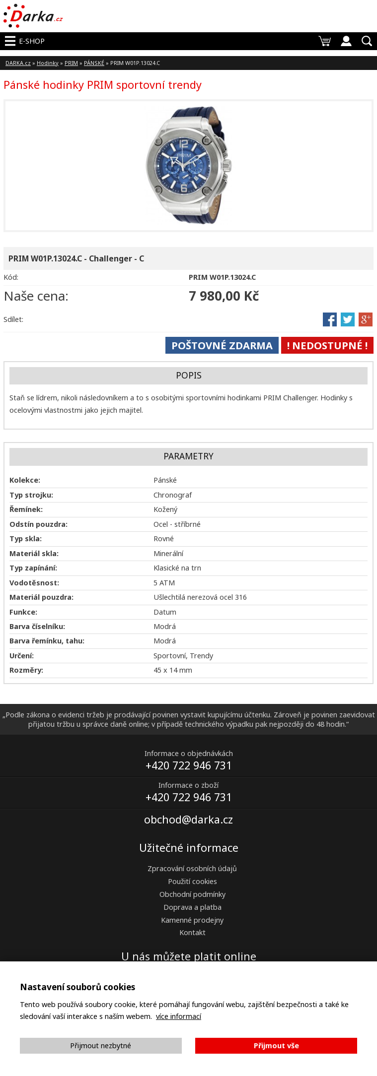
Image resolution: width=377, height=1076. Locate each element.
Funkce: (23, 612)
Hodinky (48, 62)
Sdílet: (13, 319)
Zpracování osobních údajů (192, 868)
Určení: (21, 655)
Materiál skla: (34, 553)
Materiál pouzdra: (41, 597)
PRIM (71, 62)
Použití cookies (192, 881)
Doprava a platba (192, 907)
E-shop (32, 41)
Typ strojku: (31, 495)
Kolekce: (24, 480)
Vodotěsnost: (34, 582)
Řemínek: (26, 509)
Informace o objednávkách (189, 753)
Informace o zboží (188, 785)
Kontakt (192, 932)
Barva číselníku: (37, 626)
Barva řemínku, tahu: (46, 640)
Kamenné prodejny (192, 920)
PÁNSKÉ (94, 62)
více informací (178, 1016)
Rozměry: (26, 670)
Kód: (10, 277)
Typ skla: (25, 538)
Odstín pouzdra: (38, 524)
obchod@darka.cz (188, 819)
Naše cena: (36, 296)
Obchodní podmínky (192, 894)
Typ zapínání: (33, 567)
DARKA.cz (18, 62)
